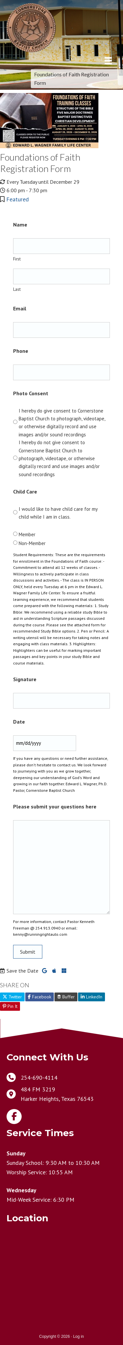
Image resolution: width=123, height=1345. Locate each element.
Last (17, 289)
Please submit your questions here (54, 806)
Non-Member (32, 543)
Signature (24, 679)
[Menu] (108, 60)
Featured (17, 199)
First (17, 259)
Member (27, 534)
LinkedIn (91, 997)
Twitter (12, 997)
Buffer (66, 997)
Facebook (39, 997)
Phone (20, 351)
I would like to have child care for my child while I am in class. (58, 513)
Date (19, 721)
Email (19, 308)
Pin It (10, 1006)
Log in (78, 1336)
